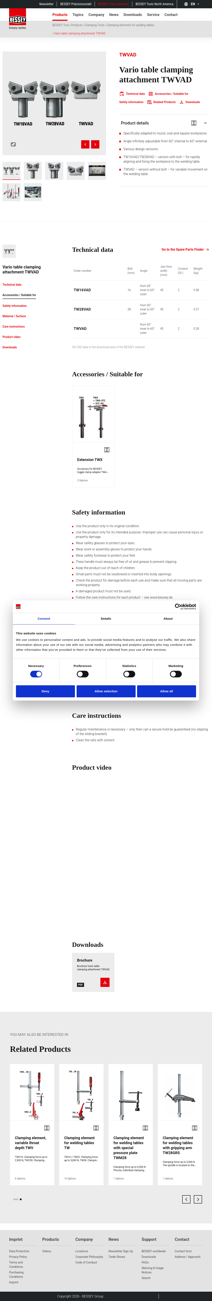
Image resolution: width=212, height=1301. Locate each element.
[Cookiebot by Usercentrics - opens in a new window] (178, 607)
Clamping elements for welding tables (130, 25)
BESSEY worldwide (154, 1251)
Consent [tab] (44, 618)
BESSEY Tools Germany (113, 4)
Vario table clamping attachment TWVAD (79, 33)
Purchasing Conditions (16, 1274)
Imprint (13, 1282)
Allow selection (106, 691)
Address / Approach (187, 1256)
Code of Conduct (86, 1262)
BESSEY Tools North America (154, 4)
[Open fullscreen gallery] (13, 144)
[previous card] (186, 1199)
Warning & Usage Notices (153, 1270)
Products (76, 25)
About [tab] (168, 618)
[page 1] (15, 1199)
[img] (54, 103)
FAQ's (145, 1262)
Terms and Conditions (16, 1264)
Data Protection (19, 1251)
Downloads (149, 1256)
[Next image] (95, 144)
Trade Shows (116, 1256)
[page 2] (21, 1199)
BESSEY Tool (60, 25)
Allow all (166, 691)
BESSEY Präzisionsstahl (75, 4)
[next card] (198, 1199)
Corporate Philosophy (89, 1256)
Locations (81, 1251)
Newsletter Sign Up (120, 1251)
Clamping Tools (94, 25)
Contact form (183, 1251)
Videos (46, 1251)
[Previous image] (85, 144)
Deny (45, 691)
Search (146, 1278)
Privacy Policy (18, 1256)
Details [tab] (106, 618)
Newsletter (46, 4)
